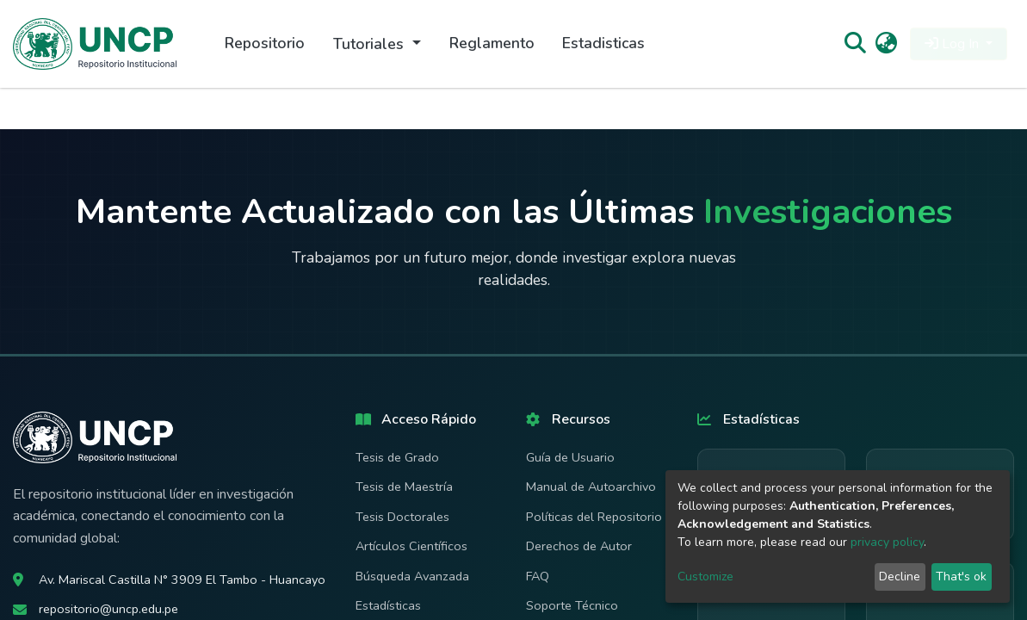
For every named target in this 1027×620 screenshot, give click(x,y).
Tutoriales (370, 44)
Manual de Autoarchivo (591, 486)
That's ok (961, 576)
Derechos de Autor (579, 546)
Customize (705, 576)
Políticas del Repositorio (594, 516)
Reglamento (492, 43)
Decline (899, 576)
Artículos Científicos (411, 546)
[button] (886, 44)
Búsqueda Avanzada (412, 576)
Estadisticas (603, 43)
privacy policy (887, 542)
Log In (953, 43)
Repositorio (265, 43)
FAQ (537, 576)
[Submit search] (854, 44)
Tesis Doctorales (402, 516)
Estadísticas (388, 605)
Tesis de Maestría (404, 486)
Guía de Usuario (570, 457)
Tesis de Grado (397, 457)
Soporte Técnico (572, 605)
